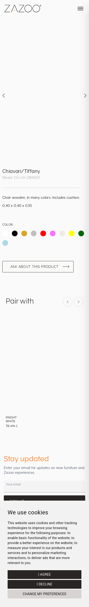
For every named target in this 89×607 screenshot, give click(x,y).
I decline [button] (44, 584)
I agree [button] (44, 574)
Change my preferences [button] (44, 594)
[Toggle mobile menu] (80, 8)
